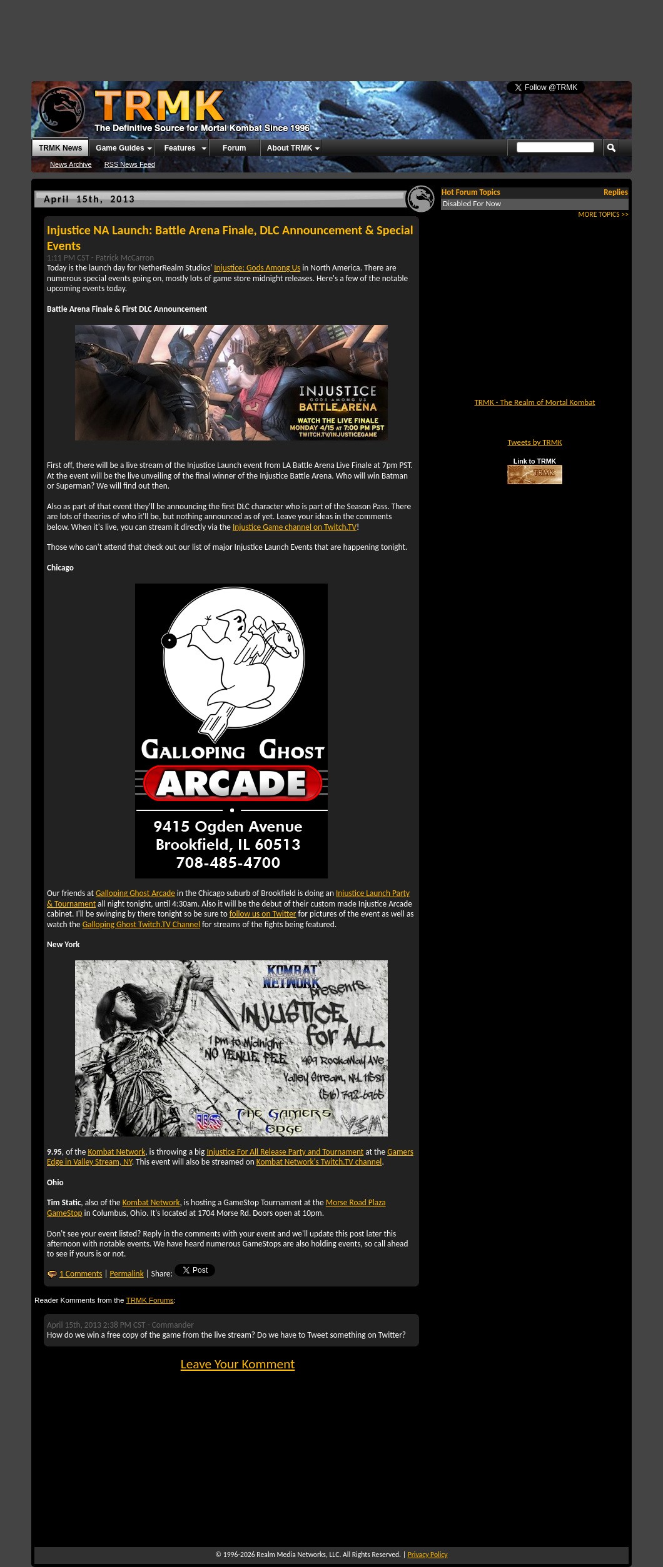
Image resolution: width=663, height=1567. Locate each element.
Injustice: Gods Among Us (257, 267)
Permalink (127, 1273)
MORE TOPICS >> (604, 214)
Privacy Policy (428, 1554)
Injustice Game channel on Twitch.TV (295, 527)
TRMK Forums (150, 1300)
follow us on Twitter (263, 913)
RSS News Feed (129, 164)
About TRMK (290, 148)
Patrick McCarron (125, 257)
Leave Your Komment (238, 1364)
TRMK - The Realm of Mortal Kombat (534, 402)
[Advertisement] (331, 34)
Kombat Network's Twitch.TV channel (319, 1162)
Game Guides (120, 148)
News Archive (71, 164)
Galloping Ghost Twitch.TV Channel (141, 924)
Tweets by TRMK (534, 442)
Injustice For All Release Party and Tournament (284, 1152)
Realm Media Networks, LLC (297, 1554)
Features (180, 148)
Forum (234, 148)
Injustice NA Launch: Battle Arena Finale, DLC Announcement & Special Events (230, 237)
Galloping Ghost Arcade (135, 893)
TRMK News (60, 148)
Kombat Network (116, 1152)
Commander (173, 1325)
